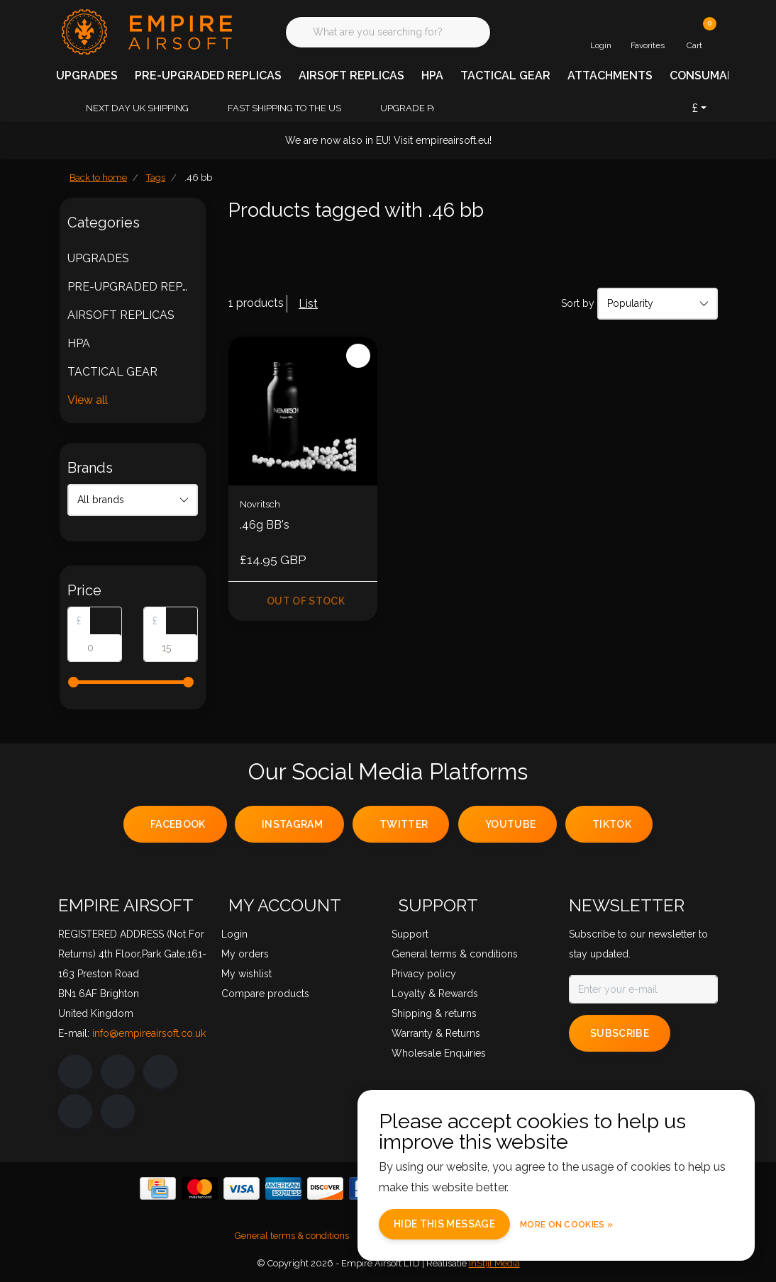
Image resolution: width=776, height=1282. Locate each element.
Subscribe (619, 1033)
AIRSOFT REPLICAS (351, 75)
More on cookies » (566, 1225)
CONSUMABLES (713, 75)
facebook (178, 824)
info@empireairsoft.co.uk (149, 1033)
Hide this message (444, 1224)
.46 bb (198, 177)
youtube (510, 824)
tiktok (611, 824)
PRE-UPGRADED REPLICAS (208, 75)
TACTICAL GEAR (505, 75)
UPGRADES (87, 75)
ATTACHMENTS (610, 75)
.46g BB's (264, 525)
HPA (432, 75)
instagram (292, 824)
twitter (403, 824)
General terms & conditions (292, 1235)
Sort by (577, 303)
